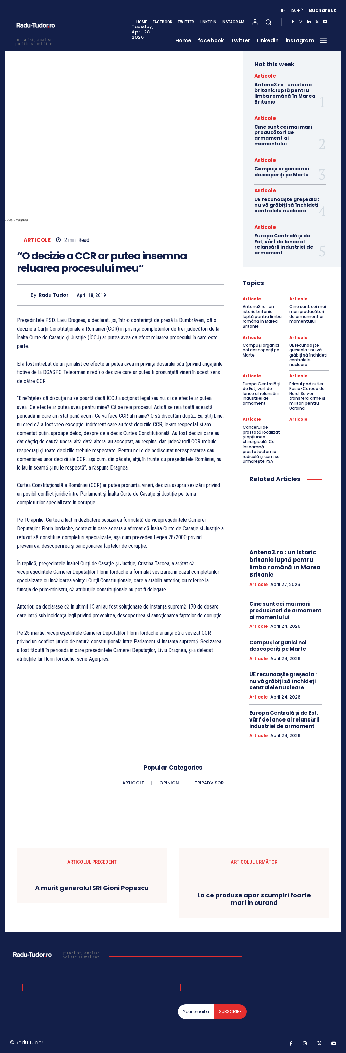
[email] (196, 1011)
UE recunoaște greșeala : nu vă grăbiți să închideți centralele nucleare (286, 205)
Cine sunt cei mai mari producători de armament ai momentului (283, 135)
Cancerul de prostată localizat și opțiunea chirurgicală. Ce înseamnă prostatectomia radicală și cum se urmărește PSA (261, 444)
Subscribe (230, 1011)
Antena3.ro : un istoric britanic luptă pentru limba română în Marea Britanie (284, 93)
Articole (37, 240)
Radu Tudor (54, 295)
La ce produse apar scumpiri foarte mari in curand (254, 899)
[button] (268, 22)
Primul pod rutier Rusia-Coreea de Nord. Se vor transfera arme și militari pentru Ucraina (307, 396)
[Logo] (57, 954)
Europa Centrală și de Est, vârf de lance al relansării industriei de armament (283, 244)
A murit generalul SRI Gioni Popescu (92, 888)
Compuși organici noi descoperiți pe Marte (281, 171)
